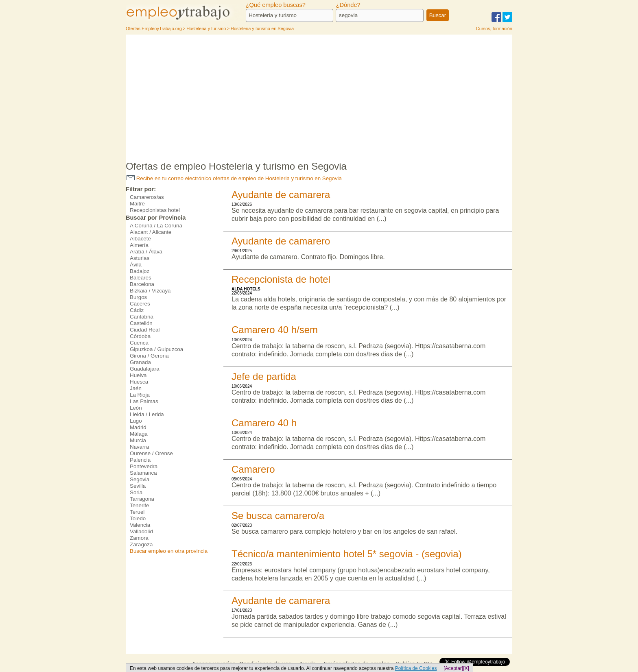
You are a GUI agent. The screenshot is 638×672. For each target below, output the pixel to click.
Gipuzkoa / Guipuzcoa (156, 349)
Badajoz (139, 271)
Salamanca (143, 473)
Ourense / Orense (151, 453)
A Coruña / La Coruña (156, 226)
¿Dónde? (348, 5)
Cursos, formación (494, 28)
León (136, 408)
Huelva (138, 375)
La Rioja (140, 395)
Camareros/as (147, 197)
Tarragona (142, 499)
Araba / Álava (146, 252)
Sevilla (138, 486)
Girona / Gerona (149, 356)
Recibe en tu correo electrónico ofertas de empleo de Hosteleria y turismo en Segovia (234, 178)
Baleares (140, 278)
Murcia (138, 440)
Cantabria (141, 317)
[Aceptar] (453, 668)
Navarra (139, 447)
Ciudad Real (145, 330)
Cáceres (140, 304)
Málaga (139, 434)
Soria (136, 492)
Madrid (138, 427)
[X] (466, 668)
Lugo (136, 421)
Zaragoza (141, 544)
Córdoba (140, 336)
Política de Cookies (416, 668)
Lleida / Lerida (147, 414)
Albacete (140, 239)
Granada (140, 362)
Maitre (137, 204)
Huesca (139, 382)
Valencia (140, 525)
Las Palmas (144, 401)
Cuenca (139, 343)
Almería (139, 245)
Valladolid (141, 531)
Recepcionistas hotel (155, 210)
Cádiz (137, 310)
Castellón (141, 323)
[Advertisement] (319, 96)
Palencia (140, 460)
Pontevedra (143, 466)
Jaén (136, 388)
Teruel (137, 512)
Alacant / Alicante (150, 232)
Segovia (139, 479)
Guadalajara (145, 369)
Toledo (138, 518)
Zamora (139, 538)
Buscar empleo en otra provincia (169, 551)
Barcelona (142, 284)
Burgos (138, 297)
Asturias (139, 258)
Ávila (136, 265)
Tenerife (139, 505)
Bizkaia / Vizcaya (150, 291)
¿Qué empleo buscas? (276, 5)
